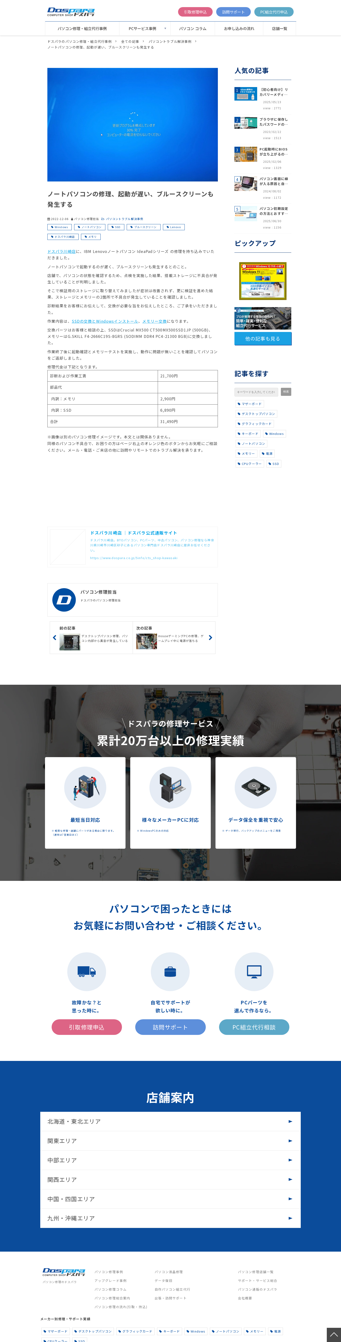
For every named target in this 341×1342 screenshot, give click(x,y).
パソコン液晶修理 (169, 1271)
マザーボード (250, 404)
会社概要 (245, 1298)
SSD (118, 227)
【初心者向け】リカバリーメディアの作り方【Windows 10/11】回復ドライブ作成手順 (274, 92)
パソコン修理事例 (108, 1271)
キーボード (248, 433)
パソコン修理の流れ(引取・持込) (120, 1306)
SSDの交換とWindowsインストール (105, 321)
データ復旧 (164, 1280)
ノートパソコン (91, 227)
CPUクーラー (250, 463)
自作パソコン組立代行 (172, 1289)
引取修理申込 (195, 12)
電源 (267, 453)
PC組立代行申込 (274, 12)
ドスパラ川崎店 (65, 236)
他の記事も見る (262, 338)
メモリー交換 (154, 321)
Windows (61, 227)
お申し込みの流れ (239, 28)
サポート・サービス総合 (257, 1280)
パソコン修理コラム (110, 1289)
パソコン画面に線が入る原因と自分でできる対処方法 (274, 181)
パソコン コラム (192, 28)
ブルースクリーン (145, 227)
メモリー (246, 453)
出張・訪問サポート (171, 1298)
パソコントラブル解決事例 (170, 41)
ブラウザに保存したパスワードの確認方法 (274, 122)
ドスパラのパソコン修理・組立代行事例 (79, 41)
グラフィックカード (255, 423)
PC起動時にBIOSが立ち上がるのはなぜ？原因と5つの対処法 (274, 152)
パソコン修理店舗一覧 (256, 1271)
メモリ (92, 236)
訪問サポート (233, 12)
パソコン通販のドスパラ (257, 1289)
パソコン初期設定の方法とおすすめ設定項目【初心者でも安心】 (274, 211)
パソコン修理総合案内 (112, 1298)
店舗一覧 (279, 28)
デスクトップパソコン (256, 413)
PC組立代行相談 (254, 1027)
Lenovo (175, 227)
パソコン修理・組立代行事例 (82, 28)
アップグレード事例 (110, 1280)
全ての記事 (130, 41)
